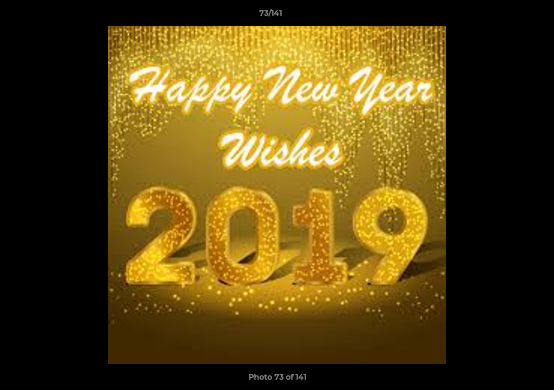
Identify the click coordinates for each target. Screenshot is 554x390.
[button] (508, 16)
